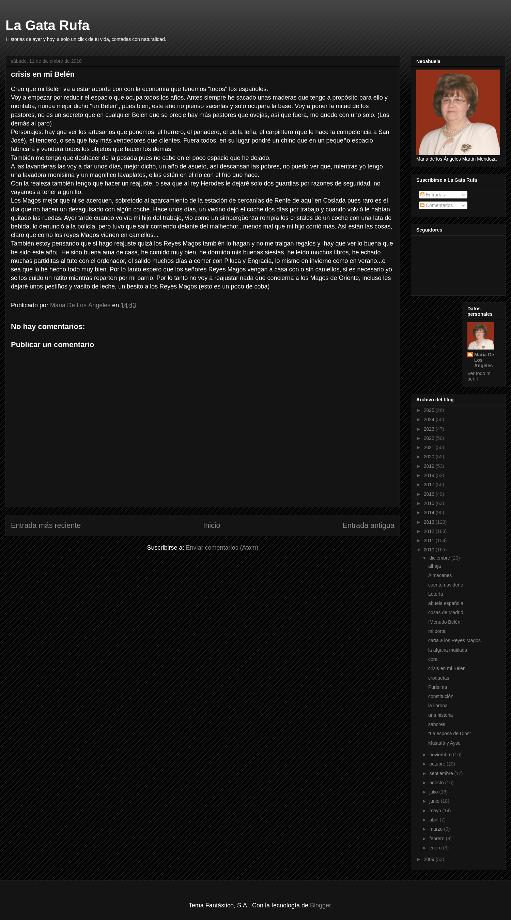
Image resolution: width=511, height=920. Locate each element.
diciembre (440, 558)
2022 (430, 438)
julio (434, 792)
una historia (440, 715)
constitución (440, 696)
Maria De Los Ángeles (484, 360)
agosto (437, 782)
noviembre (441, 754)
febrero (437, 838)
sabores (436, 724)
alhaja (434, 566)
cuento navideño (445, 585)
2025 (430, 410)
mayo (435, 810)
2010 (430, 549)
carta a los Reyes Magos (454, 640)
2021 (430, 447)
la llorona (438, 705)
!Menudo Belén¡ (445, 622)
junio (434, 801)
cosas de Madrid (445, 612)
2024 (430, 419)
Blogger (320, 905)
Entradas (432, 194)
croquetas (438, 678)
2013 (430, 522)
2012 (430, 531)
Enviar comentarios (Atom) (222, 547)
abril (434, 819)
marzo (436, 829)
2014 (430, 512)
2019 (430, 466)
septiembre (441, 773)
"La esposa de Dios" (449, 733)
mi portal (437, 631)
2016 (430, 494)
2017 (430, 484)
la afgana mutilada (447, 650)
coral (433, 659)
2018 (430, 475)
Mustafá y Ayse (444, 743)
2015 (430, 503)
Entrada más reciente (46, 525)
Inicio (211, 525)
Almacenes (440, 575)
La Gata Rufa (47, 25)
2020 (430, 456)
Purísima (437, 687)
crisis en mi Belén (447, 668)
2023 (430, 429)
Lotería (435, 594)
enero (436, 847)
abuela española (445, 603)
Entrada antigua (368, 525)
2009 (430, 859)
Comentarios (436, 205)
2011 (430, 540)
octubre (438, 764)
